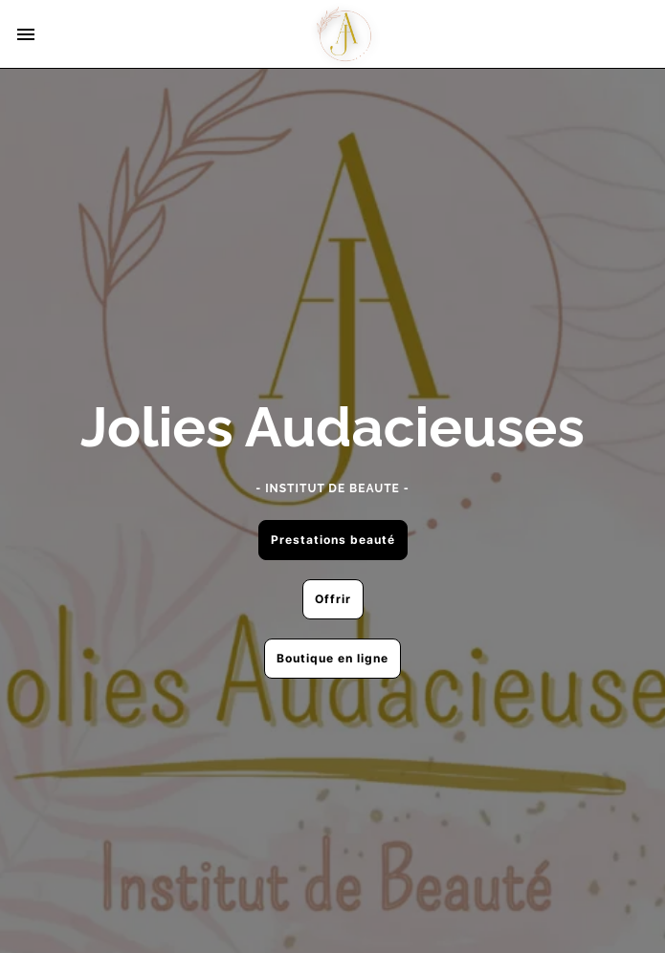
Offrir (333, 599)
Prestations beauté (333, 539)
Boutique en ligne (332, 658)
